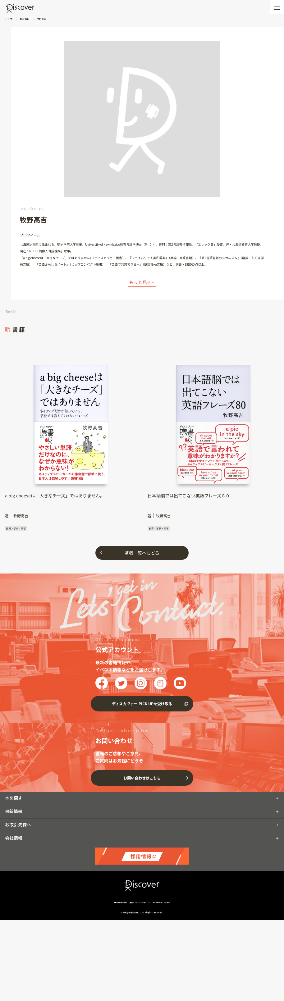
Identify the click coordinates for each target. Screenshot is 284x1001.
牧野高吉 (41, 19)
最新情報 (13, 773)
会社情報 (13, 800)
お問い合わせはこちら (142, 740)
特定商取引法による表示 (161, 865)
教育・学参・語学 (16, 528)
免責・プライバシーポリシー (140, 865)
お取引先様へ (18, 787)
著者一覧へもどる (142, 553)
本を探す (13, 760)
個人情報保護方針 (120, 865)
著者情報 (24, 19)
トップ (9, 19)
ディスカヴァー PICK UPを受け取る (142, 666)
